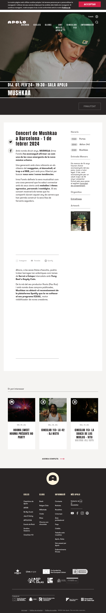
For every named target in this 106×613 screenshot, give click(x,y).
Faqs (57, 522)
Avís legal (24, 608)
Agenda (25, 22)
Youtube (37, 258)
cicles (37, 22)
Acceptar (90, 5)
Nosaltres (58, 507)
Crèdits (57, 526)
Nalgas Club (43, 503)
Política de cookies (51, 608)
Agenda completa (53, 457)
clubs (48, 22)
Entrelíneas (76, 197)
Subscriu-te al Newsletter (75, 501)
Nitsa (41, 516)
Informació (87, 22)
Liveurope (58, 512)
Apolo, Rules (59, 537)
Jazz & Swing (28, 514)
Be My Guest (28, 510)
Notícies (58, 503)
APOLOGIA (28, 518)
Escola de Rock (29, 522)
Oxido (41, 512)
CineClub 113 (72, 24)
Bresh (41, 499)
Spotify (50, 258)
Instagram (23, 258)
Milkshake (43, 507)
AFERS (26, 505)
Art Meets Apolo (59, 25)
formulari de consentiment (79, 182)
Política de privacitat (36, 608)
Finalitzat (90, 104)
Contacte (58, 499)
